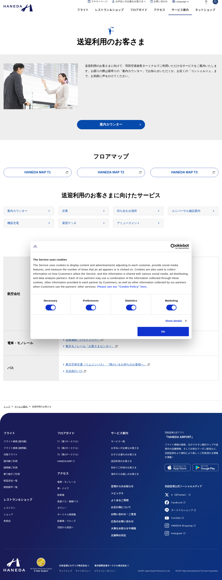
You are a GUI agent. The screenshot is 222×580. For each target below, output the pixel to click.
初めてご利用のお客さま (124, 467)
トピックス (117, 493)
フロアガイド (138, 14)
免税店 (7, 521)
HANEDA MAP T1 (37, 172)
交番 (65, 210)
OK (163, 331)
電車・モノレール (66, 482)
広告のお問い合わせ (122, 521)
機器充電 (13, 223)
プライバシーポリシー (105, 571)
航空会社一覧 (11, 480)
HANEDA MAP (64, 461)
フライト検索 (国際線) (15, 448)
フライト (83, 14)
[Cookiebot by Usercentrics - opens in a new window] (173, 246)
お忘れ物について (121, 507)
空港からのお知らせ (122, 486)
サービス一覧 (118, 441)
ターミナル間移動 (66, 514)
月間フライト (11, 454)
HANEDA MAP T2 (111, 172)
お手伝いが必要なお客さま (125, 448)
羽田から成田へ (65, 527)
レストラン (9, 508)
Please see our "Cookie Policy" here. (122, 286)
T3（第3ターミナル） (68, 454)
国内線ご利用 (11, 461)
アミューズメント (128, 223)
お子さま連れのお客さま (124, 454)
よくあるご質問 (120, 500)
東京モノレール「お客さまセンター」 (90, 346)
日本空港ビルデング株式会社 (73, 565)
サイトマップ (65, 571)
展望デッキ (69, 223)
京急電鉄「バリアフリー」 (83, 339)
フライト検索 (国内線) (15, 441)
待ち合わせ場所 (127, 210)
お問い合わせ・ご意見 (123, 514)
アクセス (159, 14)
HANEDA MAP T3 (184, 172)
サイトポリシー (83, 571)
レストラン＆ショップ (109, 14)
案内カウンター (111, 124)
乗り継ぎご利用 (12, 474)
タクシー (62, 508)
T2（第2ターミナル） (68, 448)
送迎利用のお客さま (121, 461)
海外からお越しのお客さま (125, 474)
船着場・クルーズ (66, 521)
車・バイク (63, 488)
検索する (215, 6)
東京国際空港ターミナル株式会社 (111, 565)
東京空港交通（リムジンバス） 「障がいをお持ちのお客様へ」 (106, 364)
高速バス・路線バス (67, 501)
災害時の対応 (118, 535)
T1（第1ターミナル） (68, 441)
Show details (173, 320)
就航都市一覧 (11, 487)
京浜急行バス (74, 371)
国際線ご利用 (11, 467)
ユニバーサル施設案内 (186, 210)
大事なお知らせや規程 (123, 528)
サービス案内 (180, 14)
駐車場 (60, 495)
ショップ (8, 514)
